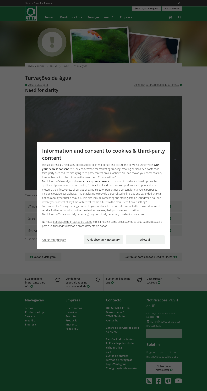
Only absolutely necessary (103, 239)
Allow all (145, 239)
